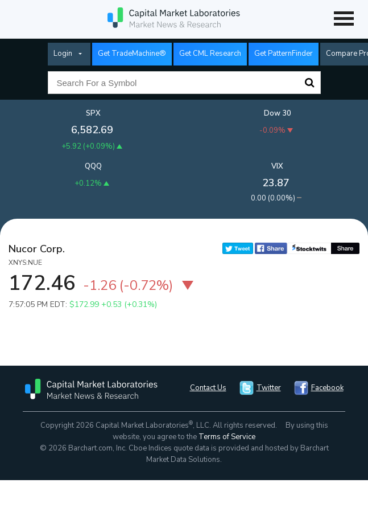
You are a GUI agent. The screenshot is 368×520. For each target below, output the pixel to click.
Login (62, 53)
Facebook (327, 388)
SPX (93, 113)
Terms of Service (227, 437)
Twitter (269, 388)
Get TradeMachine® (132, 53)
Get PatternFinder (283, 53)
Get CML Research (210, 53)
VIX (277, 166)
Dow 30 (277, 113)
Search (309, 82)
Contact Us (208, 388)
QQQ (93, 166)
